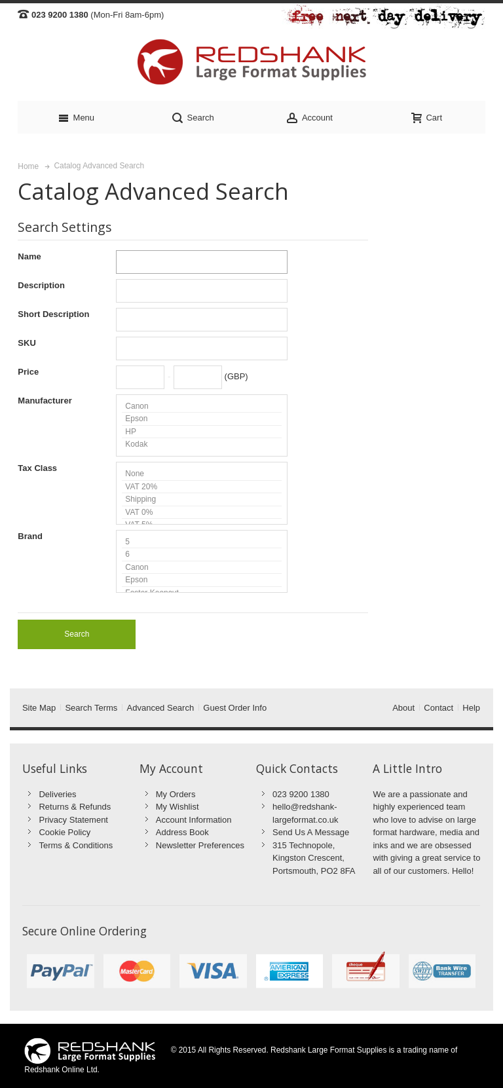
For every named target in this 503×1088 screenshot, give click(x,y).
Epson (202, 419)
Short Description (53, 314)
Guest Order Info (235, 708)
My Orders (176, 794)
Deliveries (57, 794)
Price (28, 372)
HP (202, 432)
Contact (438, 708)
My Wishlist (177, 807)
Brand (30, 536)
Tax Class (37, 468)
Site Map (39, 708)
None (202, 474)
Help (471, 708)
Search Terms (91, 708)
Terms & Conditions (76, 845)
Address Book (182, 832)
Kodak (202, 444)
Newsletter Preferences (200, 845)
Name (29, 256)
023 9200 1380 (300, 794)
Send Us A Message (310, 832)
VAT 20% (202, 487)
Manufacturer (44, 400)
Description (41, 285)
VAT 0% (202, 512)
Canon (202, 406)
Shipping (202, 499)
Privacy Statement (73, 820)
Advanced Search (161, 708)
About (403, 708)
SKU (26, 343)
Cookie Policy (64, 832)
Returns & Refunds (75, 807)
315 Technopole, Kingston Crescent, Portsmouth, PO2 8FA (313, 858)
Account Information (194, 820)
